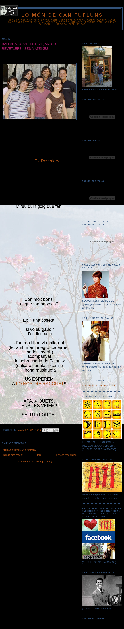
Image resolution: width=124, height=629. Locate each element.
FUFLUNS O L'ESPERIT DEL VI (99, 385)
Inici (39, 455)
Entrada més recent (12, 455)
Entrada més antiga (66, 455)
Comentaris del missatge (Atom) (35, 461)
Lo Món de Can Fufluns (62, 15)
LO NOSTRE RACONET (40, 383)
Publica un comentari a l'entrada (19, 449)
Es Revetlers (46, 160)
